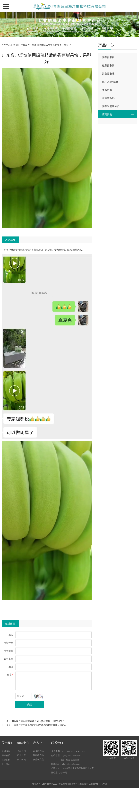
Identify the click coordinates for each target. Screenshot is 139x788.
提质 (15, 45)
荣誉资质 (6, 755)
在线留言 (10, 623)
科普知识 (21, 759)
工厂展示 (6, 764)
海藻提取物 (108, 57)
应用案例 (107, 114)
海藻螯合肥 (108, 98)
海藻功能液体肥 (110, 106)
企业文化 (6, 760)
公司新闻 (21, 751)
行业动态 (21, 755)
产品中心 (6, 45)
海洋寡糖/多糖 (110, 81)
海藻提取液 (108, 73)
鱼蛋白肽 (107, 89)
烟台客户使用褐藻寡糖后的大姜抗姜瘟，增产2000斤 (38, 721)
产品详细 (10, 240)
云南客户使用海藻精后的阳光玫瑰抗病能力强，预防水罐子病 (42, 724)
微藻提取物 (108, 65)
